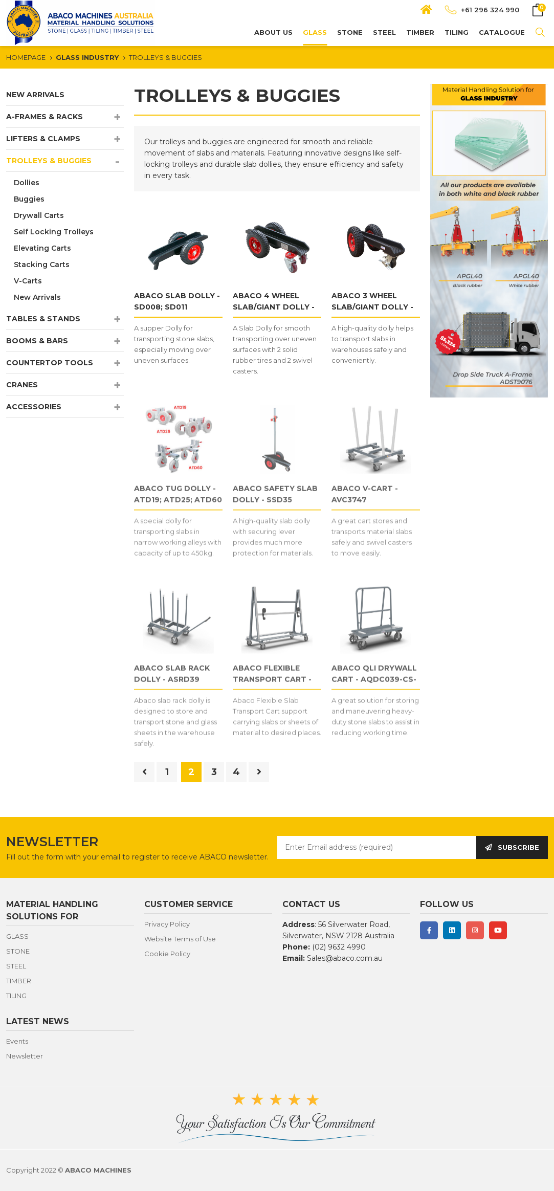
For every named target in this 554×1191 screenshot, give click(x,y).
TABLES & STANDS (43, 318)
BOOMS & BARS (37, 340)
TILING (457, 32)
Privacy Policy (167, 924)
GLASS (315, 32)
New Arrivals (37, 297)
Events (17, 1041)
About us (273, 32)
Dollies (26, 182)
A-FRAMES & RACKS (44, 116)
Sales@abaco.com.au (345, 958)
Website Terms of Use (180, 939)
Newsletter (24, 1056)
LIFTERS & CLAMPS (43, 138)
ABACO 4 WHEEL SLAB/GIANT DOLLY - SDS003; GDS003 (274, 307)
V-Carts (28, 280)
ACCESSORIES (33, 406)
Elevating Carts (42, 248)
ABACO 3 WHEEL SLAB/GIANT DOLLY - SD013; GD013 (372, 307)
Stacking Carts (42, 264)
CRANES (22, 384)
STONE (350, 32)
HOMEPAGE (26, 57)
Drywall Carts (39, 215)
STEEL (384, 32)
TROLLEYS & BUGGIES (165, 57)
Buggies (29, 199)
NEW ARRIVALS (35, 94)
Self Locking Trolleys (54, 231)
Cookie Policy (167, 954)
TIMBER (420, 32)
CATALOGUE (502, 32)
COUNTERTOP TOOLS (49, 362)
